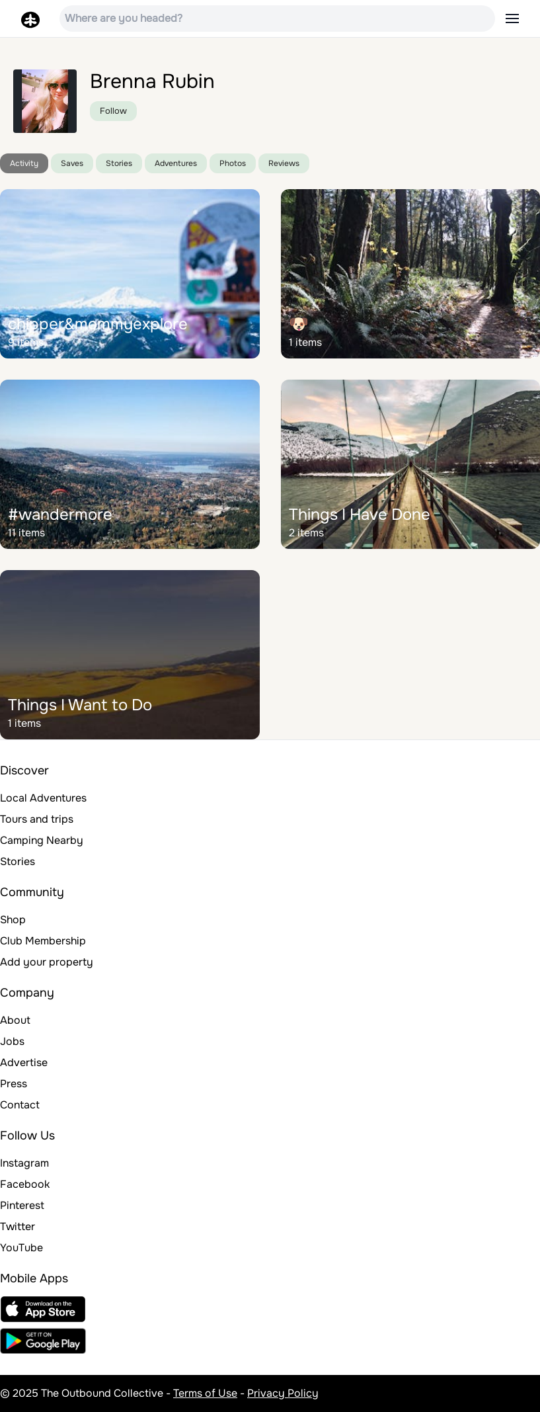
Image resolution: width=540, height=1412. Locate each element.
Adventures (176, 163)
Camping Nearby (41, 840)
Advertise (24, 1062)
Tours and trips (36, 819)
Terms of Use (205, 1393)
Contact (20, 1105)
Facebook (25, 1184)
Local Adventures (43, 798)
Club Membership (43, 941)
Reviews (283, 163)
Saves (72, 163)
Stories (119, 163)
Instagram (24, 1163)
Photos (232, 163)
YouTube (21, 1248)
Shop (13, 920)
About (15, 1020)
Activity (24, 163)
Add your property (46, 962)
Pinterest (22, 1205)
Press (13, 1084)
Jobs (12, 1041)
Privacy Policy (283, 1393)
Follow (113, 110)
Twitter (17, 1226)
